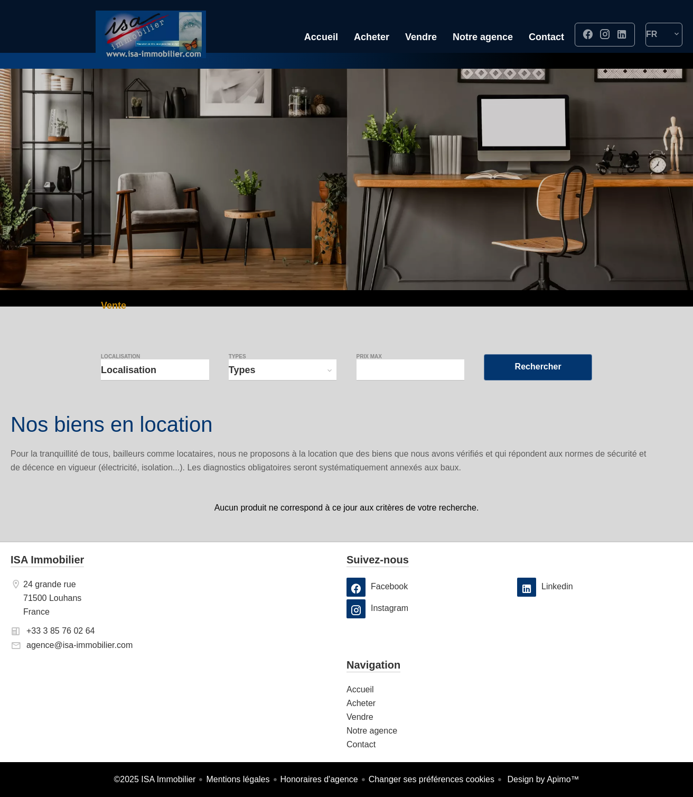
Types (237, 356)
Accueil (151, 34)
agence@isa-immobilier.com (79, 645)
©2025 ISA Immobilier (154, 779)
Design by (542, 779)
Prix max (369, 356)
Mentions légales (237, 779)
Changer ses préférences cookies (431, 779)
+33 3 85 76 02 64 (60, 630)
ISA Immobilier (47, 560)
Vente (113, 307)
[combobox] (155, 370)
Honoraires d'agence (319, 779)
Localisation (120, 356)
